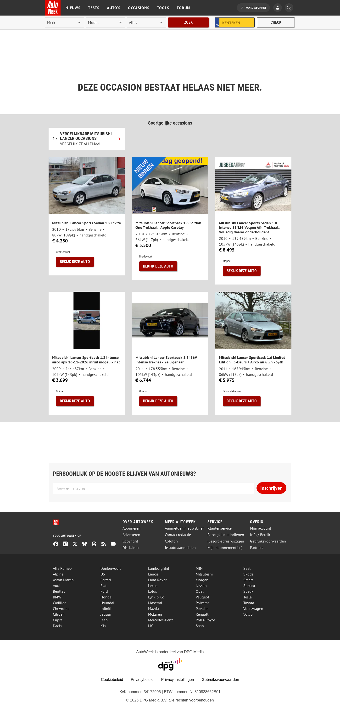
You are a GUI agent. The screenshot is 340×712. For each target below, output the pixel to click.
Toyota (248, 602)
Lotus (152, 591)
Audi (56, 585)
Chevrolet (61, 608)
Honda (105, 597)
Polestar (202, 602)
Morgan (202, 579)
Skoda (248, 574)
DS (102, 574)
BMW (57, 597)
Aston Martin (63, 579)
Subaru (249, 585)
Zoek (188, 22)
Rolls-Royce (205, 620)
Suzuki (248, 591)
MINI (200, 568)
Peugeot (202, 597)
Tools (163, 7)
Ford (104, 591)
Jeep (104, 620)
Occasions (138, 7)
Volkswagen (253, 608)
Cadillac (59, 602)
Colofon (171, 541)
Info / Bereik (260, 534)
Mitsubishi (204, 574)
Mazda (153, 608)
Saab (200, 625)
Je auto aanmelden (180, 547)
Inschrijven (271, 488)
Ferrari (105, 579)
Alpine (58, 574)
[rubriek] (146, 22)
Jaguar (105, 614)
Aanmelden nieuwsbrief (184, 528)
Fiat (103, 585)
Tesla (247, 597)
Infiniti (105, 608)
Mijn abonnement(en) (224, 547)
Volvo (248, 614)
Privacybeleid (142, 680)
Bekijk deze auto (75, 261)
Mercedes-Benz (160, 620)
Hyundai (107, 602)
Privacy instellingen (177, 680)
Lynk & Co (156, 597)
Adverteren (131, 534)
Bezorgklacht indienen (225, 534)
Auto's (113, 7)
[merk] (64, 22)
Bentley (59, 591)
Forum (183, 7)
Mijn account (260, 528)
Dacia (57, 625)
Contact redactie (178, 534)
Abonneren (131, 528)
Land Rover (157, 579)
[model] (105, 22)
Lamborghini (158, 568)
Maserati (155, 602)
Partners (256, 547)
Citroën (59, 614)
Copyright (130, 541)
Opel (200, 591)
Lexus (152, 585)
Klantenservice (219, 528)
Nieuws (73, 7)
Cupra (57, 620)
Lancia (153, 574)
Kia (103, 625)
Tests (93, 7)
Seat (247, 568)
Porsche (202, 608)
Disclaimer (131, 547)
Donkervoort (110, 568)
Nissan (201, 585)
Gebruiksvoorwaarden (268, 541)
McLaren (155, 614)
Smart (248, 579)
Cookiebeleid (112, 680)
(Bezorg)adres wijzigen (225, 541)
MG (151, 625)
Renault (202, 614)
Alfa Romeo (62, 568)
